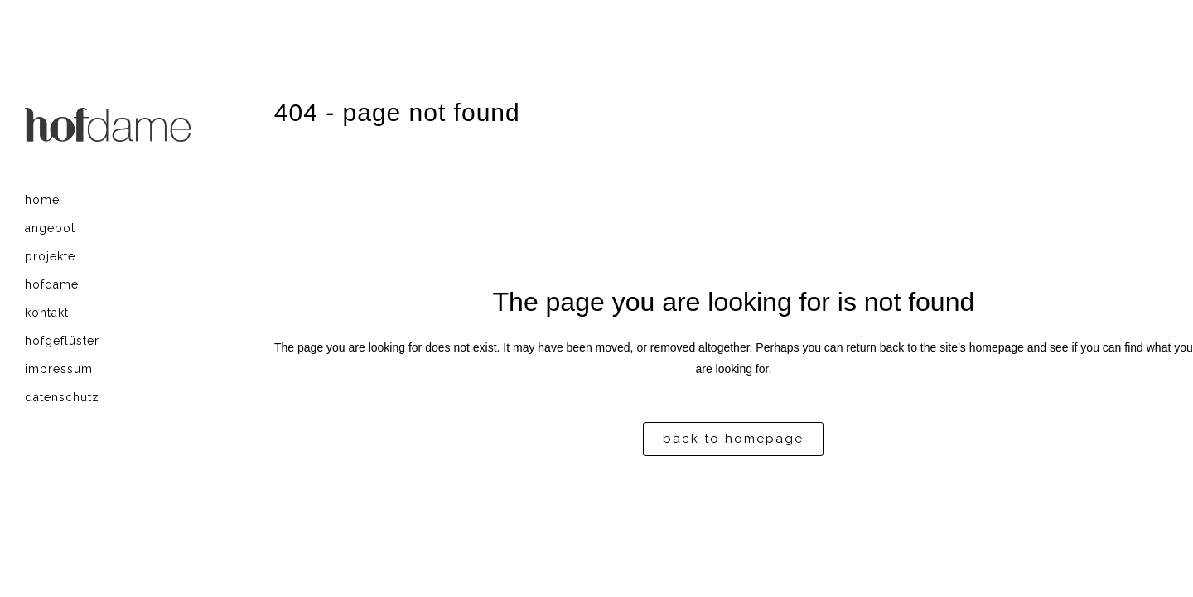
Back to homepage (733, 438)
